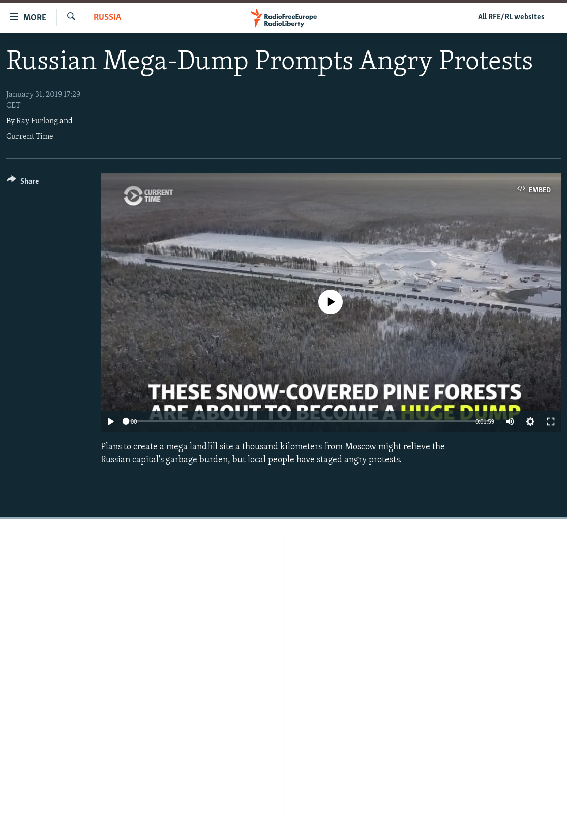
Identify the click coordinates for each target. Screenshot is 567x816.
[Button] (23, 183)
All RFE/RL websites (511, 17)
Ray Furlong (37, 121)
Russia (107, 17)
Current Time (29, 137)
